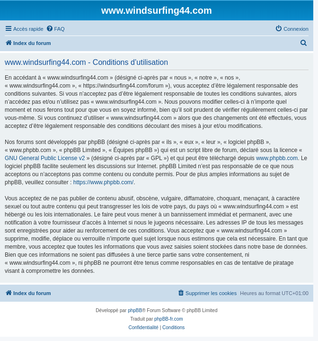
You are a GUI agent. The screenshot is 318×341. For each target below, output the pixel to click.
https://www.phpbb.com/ (103, 182)
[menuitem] (55, 29)
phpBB (135, 310)
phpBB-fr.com (168, 319)
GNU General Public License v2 (45, 158)
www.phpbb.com (277, 158)
